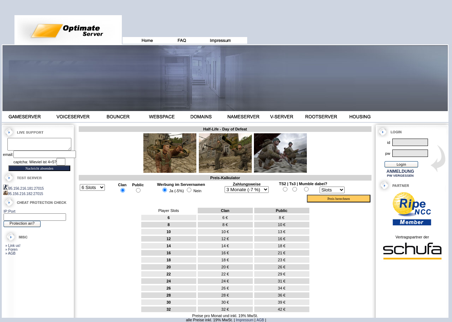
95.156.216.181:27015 (26, 191)
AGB (260, 320)
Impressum (244, 320)
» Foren (11, 252)
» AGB (10, 255)
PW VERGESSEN (400, 175)
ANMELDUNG (400, 171)
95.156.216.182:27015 (25, 196)
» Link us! (12, 248)
